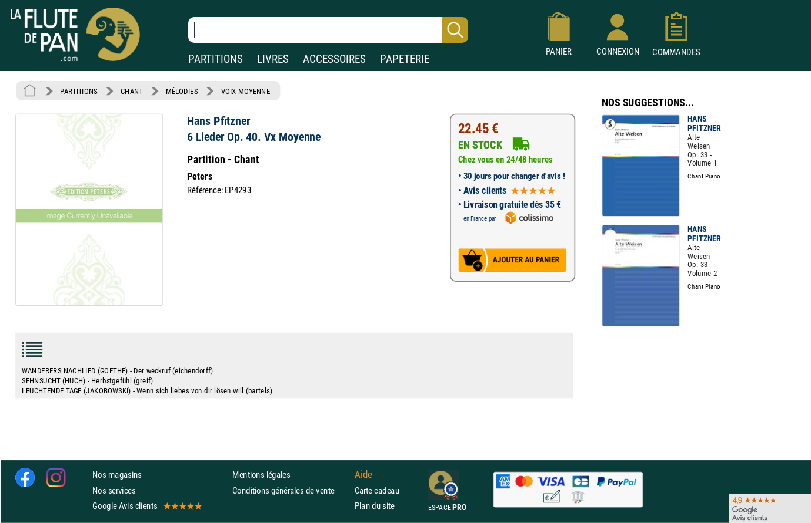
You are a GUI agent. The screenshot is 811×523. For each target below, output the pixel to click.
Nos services (113, 490)
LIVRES (273, 59)
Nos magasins (117, 475)
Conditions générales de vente (290, 490)
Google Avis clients (146, 506)
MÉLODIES (182, 91)
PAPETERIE (404, 59)
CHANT (132, 91)
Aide (363, 475)
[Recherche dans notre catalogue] (328, 30)
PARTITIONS (215, 59)
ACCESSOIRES (334, 59)
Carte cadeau (377, 490)
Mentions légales (261, 475)
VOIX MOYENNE (246, 91)
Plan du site (375, 506)
